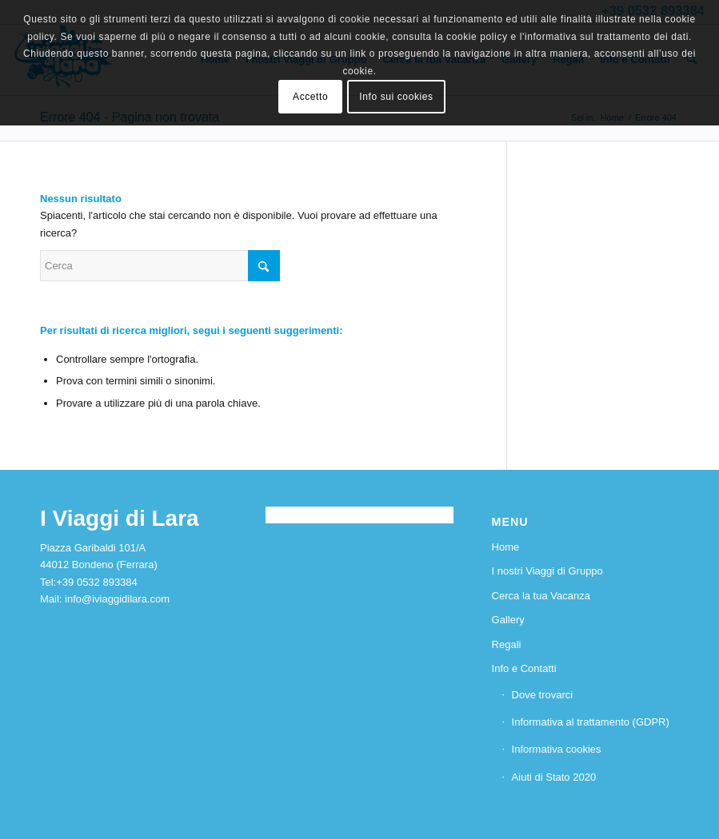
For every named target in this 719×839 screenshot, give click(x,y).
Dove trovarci (542, 695)
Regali (506, 644)
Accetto (310, 96)
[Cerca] (160, 265)
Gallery (508, 620)
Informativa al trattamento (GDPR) (590, 722)
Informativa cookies (556, 749)
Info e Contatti (524, 668)
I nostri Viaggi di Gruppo (547, 571)
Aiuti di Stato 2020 (554, 777)
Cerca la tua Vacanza (541, 596)
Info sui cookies (396, 96)
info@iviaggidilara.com (117, 599)
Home (506, 547)
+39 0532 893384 (97, 582)
